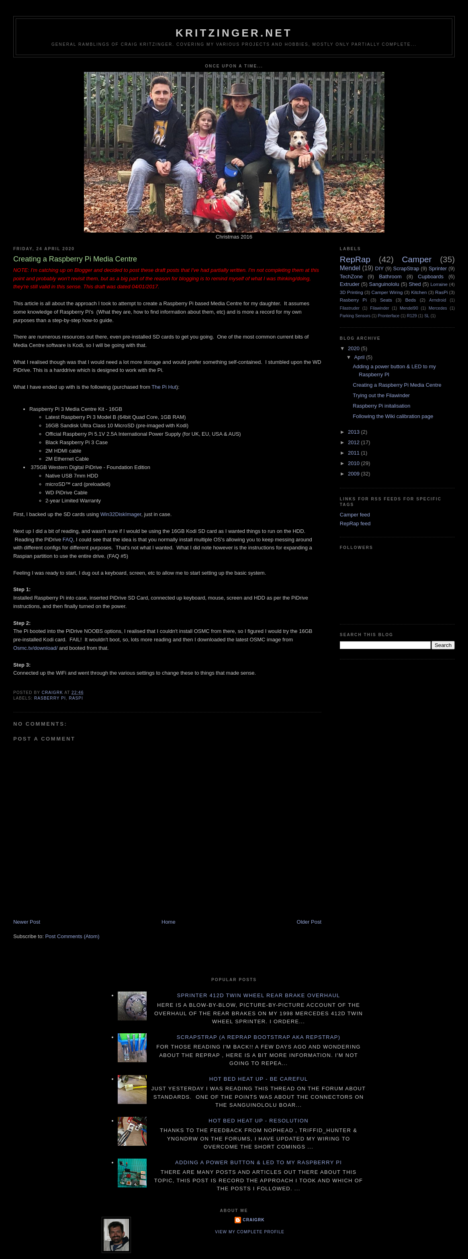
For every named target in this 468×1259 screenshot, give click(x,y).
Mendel (350, 268)
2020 (354, 348)
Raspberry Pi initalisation (381, 406)
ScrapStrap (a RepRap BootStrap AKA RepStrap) (259, 1037)
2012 (354, 442)
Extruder (350, 284)
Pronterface (389, 316)
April (360, 357)
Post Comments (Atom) (72, 936)
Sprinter (438, 268)
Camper (417, 259)
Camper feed (355, 515)
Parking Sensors (355, 316)
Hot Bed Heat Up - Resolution (258, 1121)
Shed (415, 284)
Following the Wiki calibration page (393, 416)
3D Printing (351, 292)
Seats (386, 299)
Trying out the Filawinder (381, 395)
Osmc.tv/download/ (35, 648)
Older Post (309, 922)
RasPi (76, 698)
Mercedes (438, 308)
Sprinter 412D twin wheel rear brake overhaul (258, 995)
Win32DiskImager (120, 514)
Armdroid (437, 300)
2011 (354, 453)
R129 (412, 316)
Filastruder (350, 308)
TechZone (351, 276)
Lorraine (439, 284)
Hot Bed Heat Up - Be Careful (258, 1079)
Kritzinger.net (234, 33)
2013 (354, 432)
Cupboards (430, 276)
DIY (379, 268)
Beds (410, 299)
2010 (354, 463)
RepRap (355, 259)
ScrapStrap (406, 268)
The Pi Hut (163, 387)
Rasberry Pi (50, 698)
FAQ (68, 540)
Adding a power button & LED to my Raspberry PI (258, 1162)
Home (168, 922)
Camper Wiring (387, 292)
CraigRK (253, 1220)
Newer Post (26, 922)
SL (426, 316)
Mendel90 (409, 308)
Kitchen (419, 292)
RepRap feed (355, 523)
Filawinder (379, 308)
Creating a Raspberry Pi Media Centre (397, 385)
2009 (354, 474)
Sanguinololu (384, 284)
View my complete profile (249, 1232)
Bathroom (390, 276)
